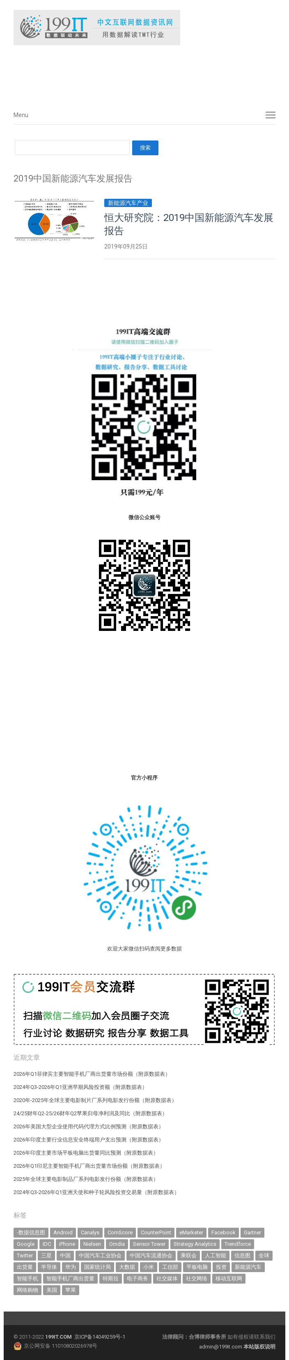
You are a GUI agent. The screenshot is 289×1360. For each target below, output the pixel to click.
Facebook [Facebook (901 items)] (223, 1232)
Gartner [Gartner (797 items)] (252, 1232)
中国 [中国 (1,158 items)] (65, 1255)
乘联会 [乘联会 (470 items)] (189, 1255)
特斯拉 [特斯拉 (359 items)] (111, 1278)
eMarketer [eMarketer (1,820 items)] (191, 1232)
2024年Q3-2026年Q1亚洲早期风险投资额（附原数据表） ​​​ (81, 1087)
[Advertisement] (137, 73)
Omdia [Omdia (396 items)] (117, 1244)
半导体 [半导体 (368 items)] (49, 1267)
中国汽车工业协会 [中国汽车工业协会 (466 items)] (100, 1255)
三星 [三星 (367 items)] (46, 1255)
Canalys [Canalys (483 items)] (90, 1232)
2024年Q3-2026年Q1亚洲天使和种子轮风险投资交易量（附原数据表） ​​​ (97, 1192)
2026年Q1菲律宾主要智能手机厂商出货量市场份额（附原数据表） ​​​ (93, 1074)
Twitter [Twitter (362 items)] (25, 1255)
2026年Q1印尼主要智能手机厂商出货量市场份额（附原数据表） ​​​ (90, 1166)
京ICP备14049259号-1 (99, 1337)
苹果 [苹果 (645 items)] (70, 1290)
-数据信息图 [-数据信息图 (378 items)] (31, 1232)
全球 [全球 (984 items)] (264, 1255)
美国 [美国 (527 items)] (51, 1290)
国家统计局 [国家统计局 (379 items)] (97, 1267)
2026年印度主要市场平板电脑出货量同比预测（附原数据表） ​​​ (87, 1153)
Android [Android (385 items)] (63, 1232)
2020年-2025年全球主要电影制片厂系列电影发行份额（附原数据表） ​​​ (96, 1100)
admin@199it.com (221, 1347)
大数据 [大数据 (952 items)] (127, 1267)
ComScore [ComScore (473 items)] (120, 1232)
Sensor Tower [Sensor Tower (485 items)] (149, 1244)
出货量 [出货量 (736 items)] (25, 1267)
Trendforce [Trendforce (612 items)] (238, 1244)
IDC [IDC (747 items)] (47, 1244)
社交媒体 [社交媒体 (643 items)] (167, 1278)
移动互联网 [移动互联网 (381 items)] (229, 1278)
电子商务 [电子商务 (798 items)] (137, 1278)
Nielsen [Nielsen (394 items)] (92, 1244)
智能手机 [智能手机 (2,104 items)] (27, 1278)
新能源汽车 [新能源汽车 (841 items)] (248, 1267)
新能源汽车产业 (128, 203)
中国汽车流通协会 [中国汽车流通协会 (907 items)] (151, 1255)
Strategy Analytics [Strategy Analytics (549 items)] (195, 1244)
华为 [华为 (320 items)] (70, 1267)
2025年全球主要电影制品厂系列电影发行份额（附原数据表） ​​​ (87, 1179)
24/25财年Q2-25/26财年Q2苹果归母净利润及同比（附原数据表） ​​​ (91, 1113)
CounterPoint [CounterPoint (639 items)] (156, 1232)
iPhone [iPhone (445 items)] (67, 1244)
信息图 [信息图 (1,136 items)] (242, 1255)
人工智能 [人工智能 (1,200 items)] (215, 1255)
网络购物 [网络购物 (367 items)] (27, 1290)
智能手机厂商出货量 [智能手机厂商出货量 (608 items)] (70, 1278)
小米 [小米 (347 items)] (148, 1267)
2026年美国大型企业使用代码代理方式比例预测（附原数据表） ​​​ (89, 1126)
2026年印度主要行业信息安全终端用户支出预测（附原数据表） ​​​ (89, 1140)
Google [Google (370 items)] (25, 1244)
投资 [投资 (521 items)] (221, 1267)
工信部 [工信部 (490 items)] (170, 1267)
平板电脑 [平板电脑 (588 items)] (197, 1267)
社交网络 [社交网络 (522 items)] (196, 1278)
